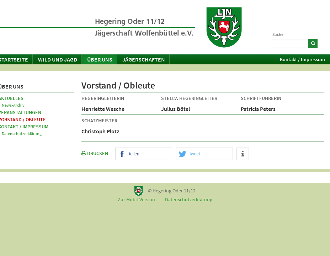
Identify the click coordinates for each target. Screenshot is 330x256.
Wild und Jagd (57, 59)
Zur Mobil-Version (136, 199)
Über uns (99, 59)
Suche (277, 34)
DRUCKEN (94, 153)
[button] (144, 154)
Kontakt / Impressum (302, 59)
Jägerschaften (143, 59)
